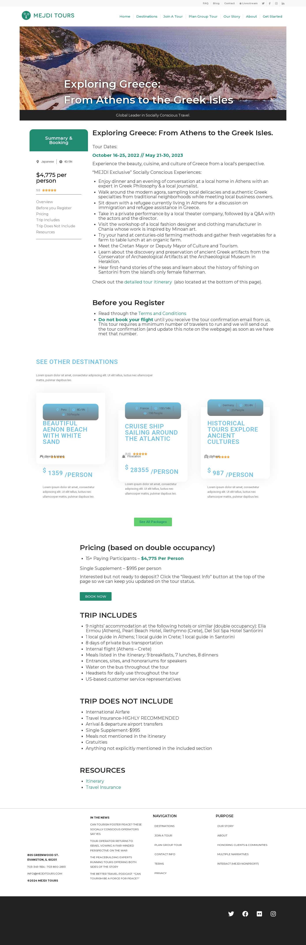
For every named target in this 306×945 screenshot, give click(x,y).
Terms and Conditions (162, 313)
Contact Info (165, 854)
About (222, 835)
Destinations (164, 826)
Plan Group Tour (168, 845)
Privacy (160, 873)
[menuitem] (206, 3)
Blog (216, 3)
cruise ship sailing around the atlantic (151, 432)
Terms (159, 863)
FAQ (205, 3)
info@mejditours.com (44, 873)
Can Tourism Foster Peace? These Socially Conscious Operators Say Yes (116, 829)
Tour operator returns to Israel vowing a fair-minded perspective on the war (112, 845)
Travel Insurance (103, 787)
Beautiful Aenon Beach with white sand (65, 432)
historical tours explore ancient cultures (232, 432)
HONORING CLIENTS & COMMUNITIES (242, 845)
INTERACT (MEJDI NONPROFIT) (238, 863)
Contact (229, 3)
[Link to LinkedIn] (283, 3)
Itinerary (95, 781)
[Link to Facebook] (270, 3)
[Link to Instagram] (276, 3)
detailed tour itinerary (148, 282)
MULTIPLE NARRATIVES (232, 854)
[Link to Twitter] (263, 3)
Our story (225, 826)
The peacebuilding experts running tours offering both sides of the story (113, 862)
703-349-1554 (36, 866)
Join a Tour (163, 835)
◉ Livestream (248, 3)
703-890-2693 (56, 866)
